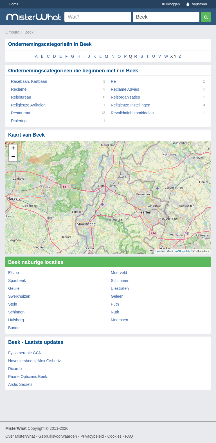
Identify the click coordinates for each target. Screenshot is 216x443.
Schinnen (16, 312)
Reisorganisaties (125, 97)
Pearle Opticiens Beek (27, 376)
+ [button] (13, 148)
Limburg (12, 32)
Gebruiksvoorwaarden (57, 436)
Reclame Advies (125, 89)
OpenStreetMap (181, 251)
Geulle (13, 288)
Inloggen (171, 4)
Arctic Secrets (20, 384)
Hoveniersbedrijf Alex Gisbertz (34, 361)
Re (113, 81)
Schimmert (120, 280)
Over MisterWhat (20, 436)
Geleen (117, 296)
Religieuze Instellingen (130, 105)
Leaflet (160, 251)
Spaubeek (17, 280)
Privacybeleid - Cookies (101, 436)
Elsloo (13, 272)
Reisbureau (21, 97)
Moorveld (119, 272)
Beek (28, 32)
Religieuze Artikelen (28, 105)
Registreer (196, 4)
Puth (115, 304)
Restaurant (20, 113)
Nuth (115, 312)
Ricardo (15, 368)
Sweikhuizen (19, 296)
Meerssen (119, 320)
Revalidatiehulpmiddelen (132, 113)
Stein (12, 304)
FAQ (129, 436)
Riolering (18, 121)
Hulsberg (16, 320)
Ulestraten (120, 288)
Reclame (18, 89)
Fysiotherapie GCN (25, 353)
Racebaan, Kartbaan (29, 81)
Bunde (13, 328)
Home (14, 4)
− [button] (13, 157)
